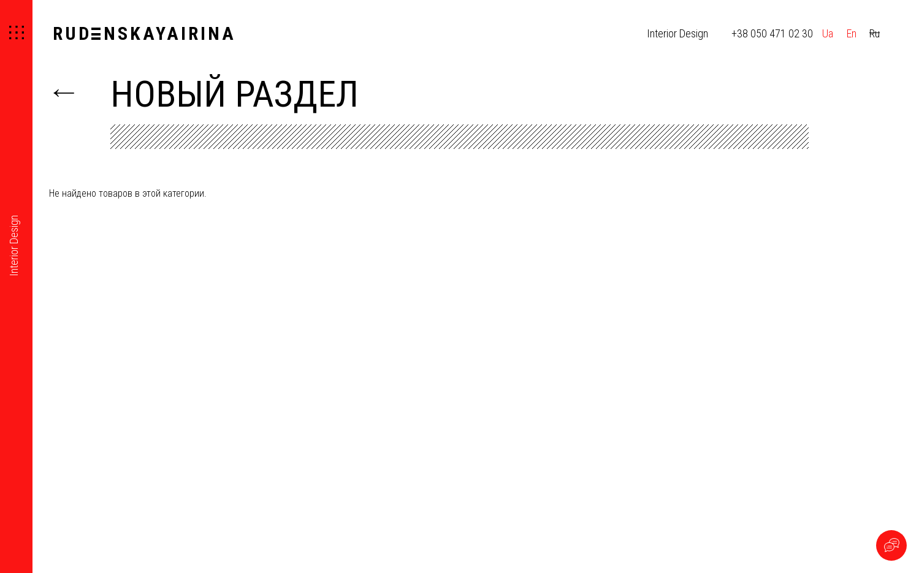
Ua (827, 33)
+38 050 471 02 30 (772, 33)
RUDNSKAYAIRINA (144, 33)
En (851, 33)
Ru (874, 33)
